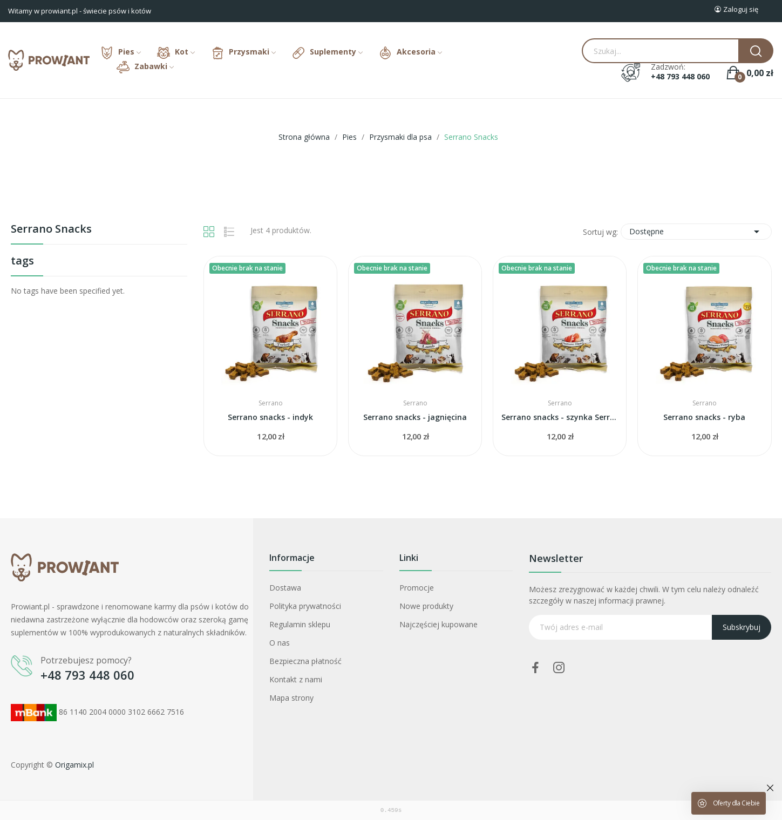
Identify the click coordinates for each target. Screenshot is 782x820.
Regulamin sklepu (299, 624)
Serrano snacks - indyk (270, 417)
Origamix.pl (74, 765)
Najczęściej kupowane (438, 624)
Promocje (416, 587)
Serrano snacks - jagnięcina (415, 417)
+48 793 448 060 (680, 76)
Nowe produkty (426, 606)
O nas (279, 643)
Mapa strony (291, 698)
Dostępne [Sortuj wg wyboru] (696, 231)
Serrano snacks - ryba (704, 417)
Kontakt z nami (295, 679)
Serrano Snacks (51, 229)
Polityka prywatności (305, 606)
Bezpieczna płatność (305, 661)
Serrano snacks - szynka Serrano (559, 417)
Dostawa (285, 587)
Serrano (271, 403)
